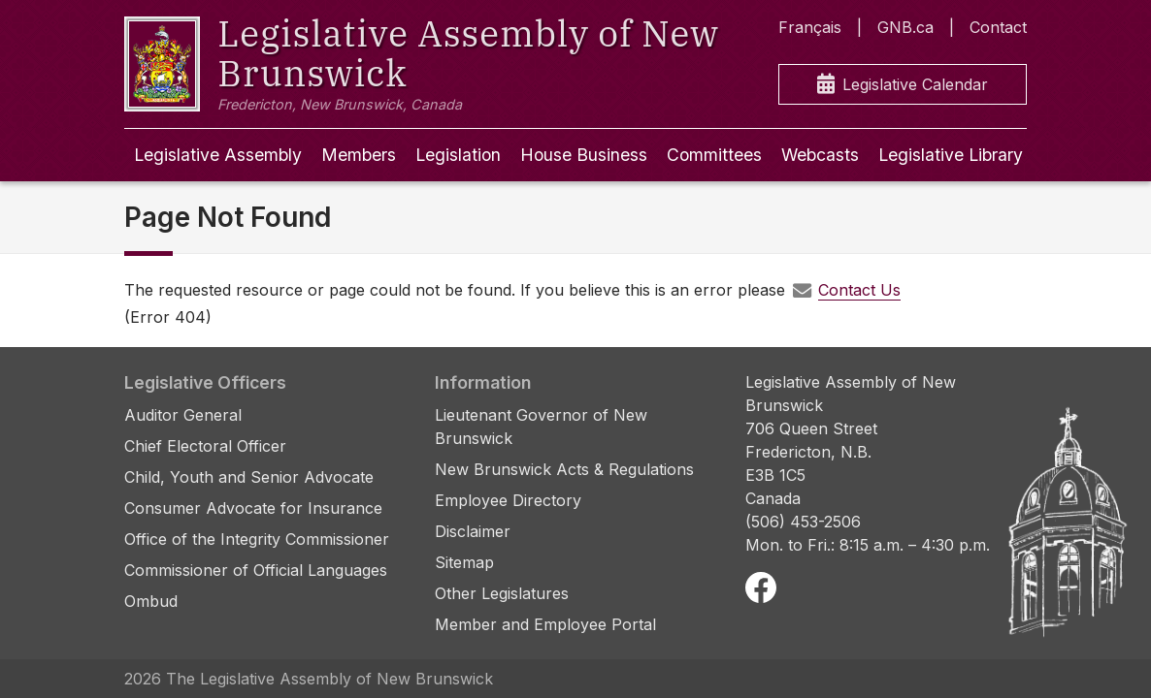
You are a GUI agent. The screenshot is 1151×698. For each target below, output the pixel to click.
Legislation (458, 154)
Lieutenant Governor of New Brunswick (541, 426)
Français (809, 27)
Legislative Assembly (218, 154)
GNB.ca (905, 27)
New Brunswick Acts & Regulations (564, 469)
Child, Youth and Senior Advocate (249, 477)
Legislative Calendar (902, 85)
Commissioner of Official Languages (255, 570)
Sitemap (464, 562)
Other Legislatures (502, 593)
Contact (998, 27)
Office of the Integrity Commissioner (256, 539)
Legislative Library (950, 154)
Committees (714, 154)
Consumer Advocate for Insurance (253, 508)
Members (358, 154)
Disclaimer (472, 531)
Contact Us (859, 290)
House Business (583, 154)
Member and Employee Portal (545, 624)
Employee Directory (508, 500)
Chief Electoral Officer (205, 446)
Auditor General (183, 415)
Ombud (151, 601)
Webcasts (820, 154)
